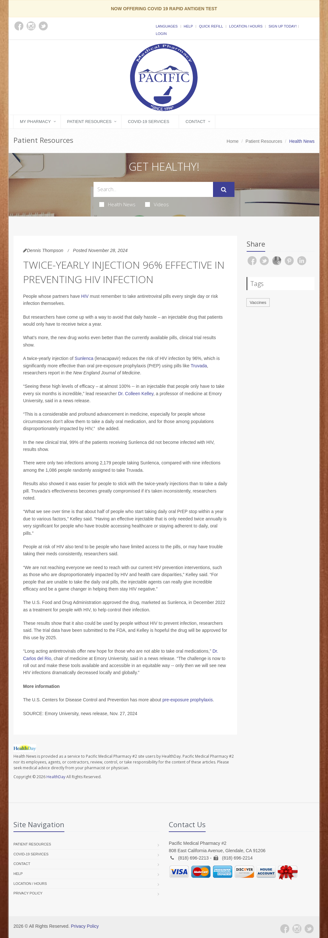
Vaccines (258, 302)
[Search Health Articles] (153, 189)
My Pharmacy (35, 121)
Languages (166, 26)
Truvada (199, 365)
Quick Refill (211, 26)
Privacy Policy (28, 893)
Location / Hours (245, 26)
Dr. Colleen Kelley (135, 393)
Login (161, 34)
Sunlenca (84, 358)
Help (188, 26)
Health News (117, 204)
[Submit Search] (223, 189)
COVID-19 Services (148, 121)
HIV (84, 296)
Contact (195, 121)
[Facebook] (284, 928)
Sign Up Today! (282, 26)
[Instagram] (296, 928)
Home (233, 141)
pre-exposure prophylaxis (187, 699)
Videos (157, 204)
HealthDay (55, 776)
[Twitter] (309, 928)
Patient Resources (89, 121)
